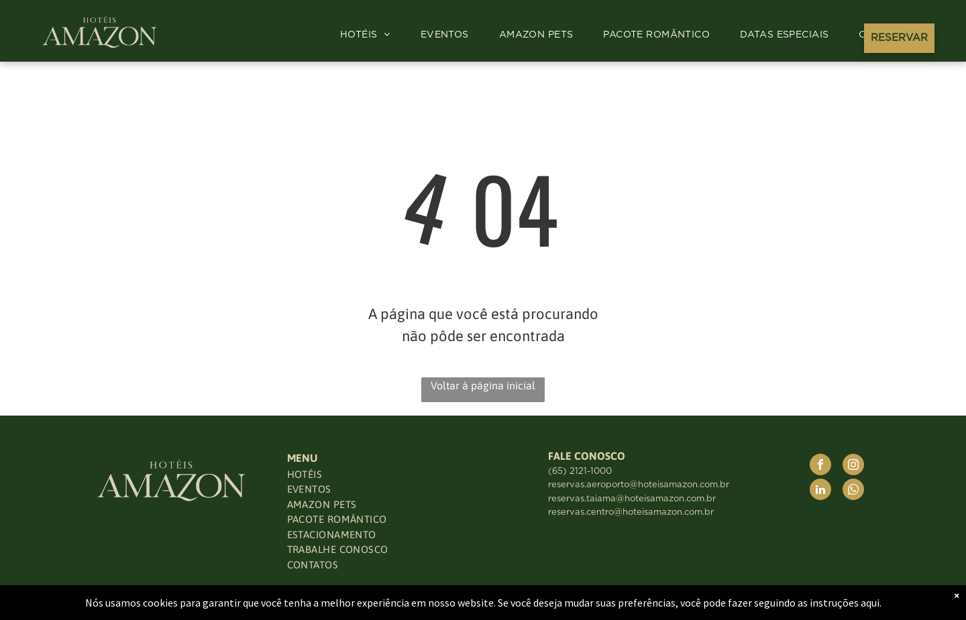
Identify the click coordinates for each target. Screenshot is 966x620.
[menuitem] (370, 35)
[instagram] (853, 466)
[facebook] (820, 466)
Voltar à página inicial (483, 385)
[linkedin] (820, 491)
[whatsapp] (853, 491)
